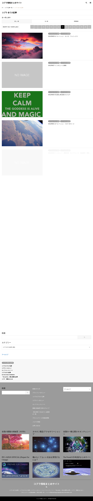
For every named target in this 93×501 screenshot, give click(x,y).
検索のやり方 (36, 389)
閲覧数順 (76, 21)
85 (70, 27)
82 (58, 27)
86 (74, 27)
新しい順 (17, 21)
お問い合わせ (36, 425)
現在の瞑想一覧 (40, 492)
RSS (46, 487)
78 (43, 27)
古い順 (46, 21)
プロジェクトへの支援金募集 (41, 418)
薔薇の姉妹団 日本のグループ (41, 408)
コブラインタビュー (7, 368)
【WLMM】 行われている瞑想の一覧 (41, 413)
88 (81, 27)
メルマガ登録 (36, 422)
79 (47, 27)
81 (55, 27)
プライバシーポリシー (39, 392)
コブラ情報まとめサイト (46, 483)
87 (77, 27)
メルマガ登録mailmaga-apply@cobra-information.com (59, 492)
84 (66, 27)
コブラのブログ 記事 (7, 366)
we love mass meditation (8, 374)
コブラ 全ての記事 (6, 372)
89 (85, 27)
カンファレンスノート (7, 370)
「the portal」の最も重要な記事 (10, 377)
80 (51, 27)
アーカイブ (5, 354)
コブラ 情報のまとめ (7, 379)
